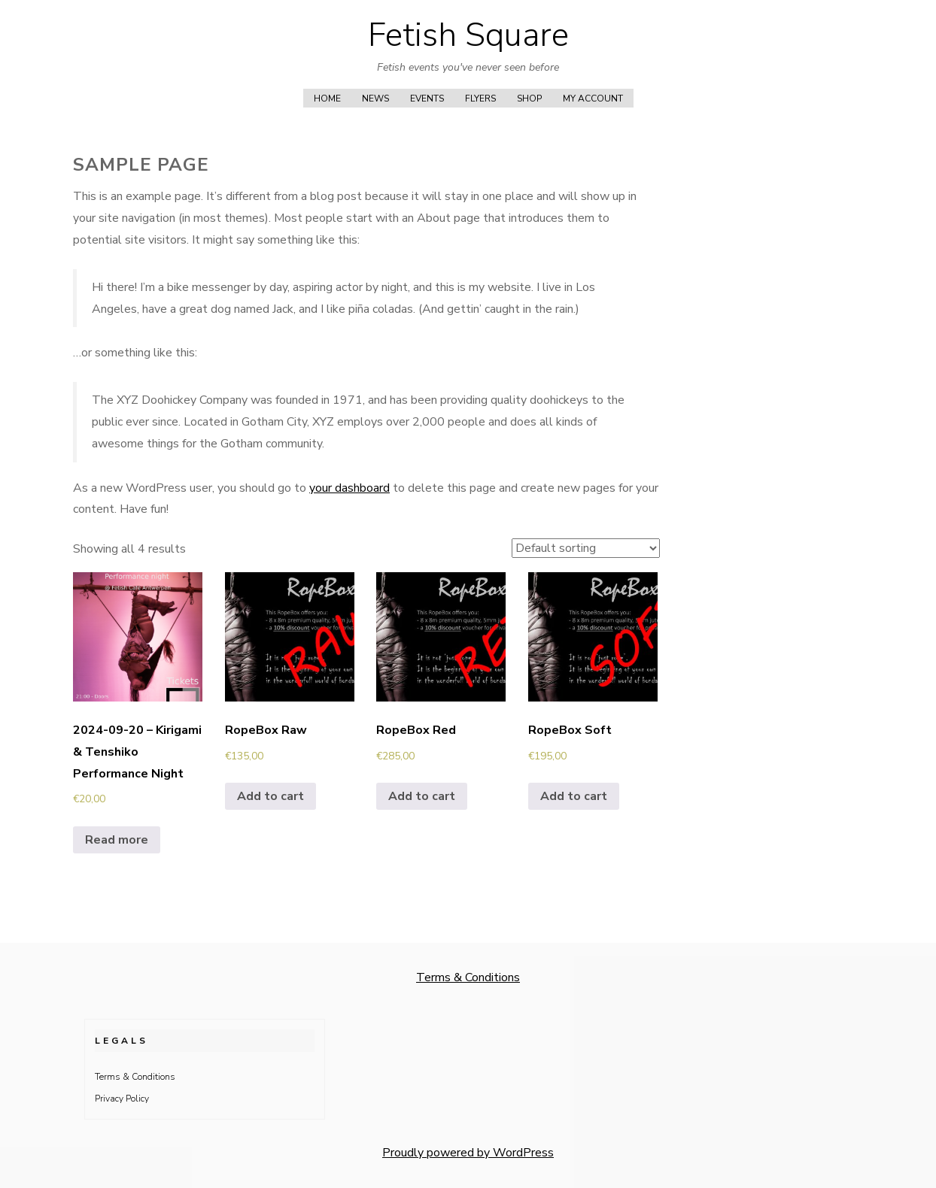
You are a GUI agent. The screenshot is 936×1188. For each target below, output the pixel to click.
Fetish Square (468, 35)
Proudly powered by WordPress (468, 1152)
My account (593, 98)
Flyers (480, 98)
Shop (529, 98)
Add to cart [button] (270, 796)
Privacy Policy (122, 1099)
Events (427, 98)
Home (327, 98)
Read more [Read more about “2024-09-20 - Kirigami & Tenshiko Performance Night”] (116, 840)
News (375, 98)
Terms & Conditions (468, 977)
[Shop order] (586, 548)
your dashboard (349, 488)
